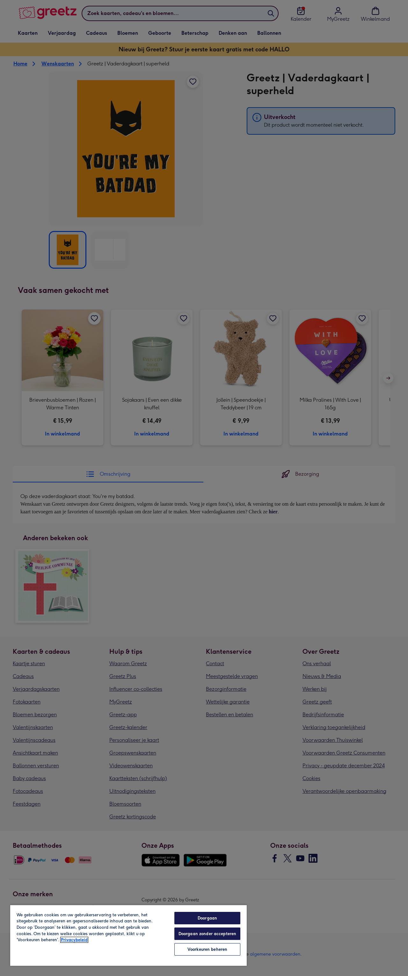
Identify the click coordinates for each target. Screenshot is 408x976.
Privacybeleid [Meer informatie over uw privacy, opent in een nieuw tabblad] (74, 939)
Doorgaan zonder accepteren (207, 933)
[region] (128, 935)
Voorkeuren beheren (207, 949)
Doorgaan (207, 918)
